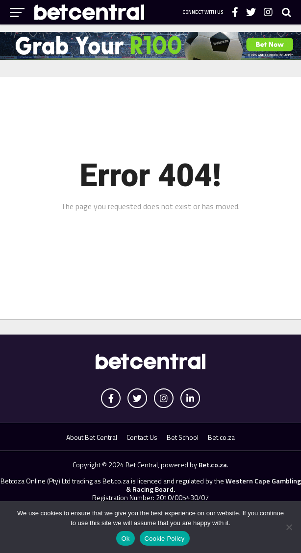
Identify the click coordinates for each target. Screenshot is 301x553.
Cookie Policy (165, 538)
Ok (125, 538)
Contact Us (141, 437)
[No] (289, 527)
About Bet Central (91, 437)
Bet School (183, 437)
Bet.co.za (221, 437)
